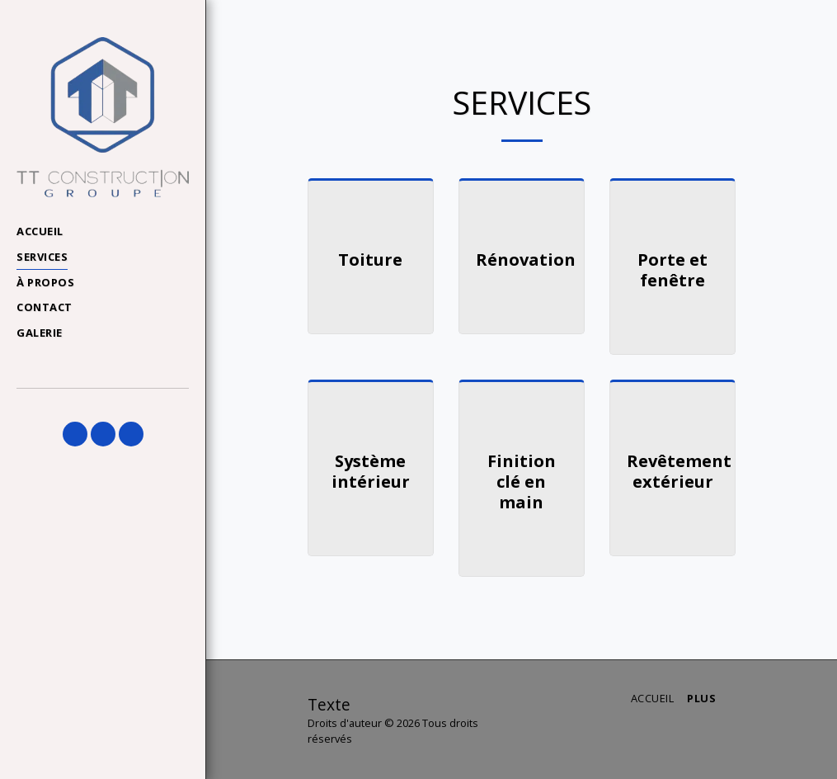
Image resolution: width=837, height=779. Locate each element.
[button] (75, 434)
